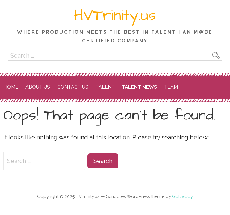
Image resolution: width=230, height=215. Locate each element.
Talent (105, 87)
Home (11, 87)
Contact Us (72, 87)
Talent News (139, 87)
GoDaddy (182, 196)
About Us (37, 87)
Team (171, 87)
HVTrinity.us (115, 15)
